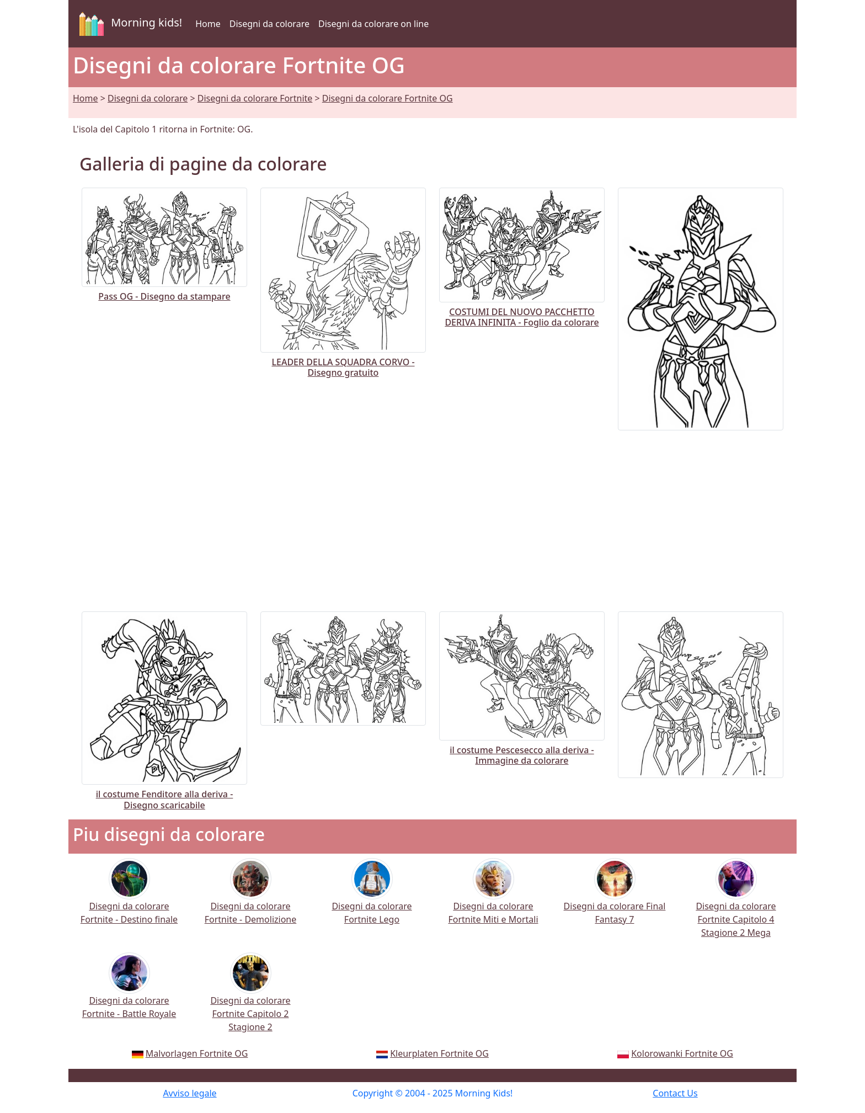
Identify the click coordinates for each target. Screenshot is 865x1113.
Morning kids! (128, 23)
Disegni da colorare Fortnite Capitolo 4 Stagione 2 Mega (736, 905)
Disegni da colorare (269, 24)
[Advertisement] (432, 516)
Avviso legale (189, 1093)
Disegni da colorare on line (373, 24)
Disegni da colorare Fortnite (255, 98)
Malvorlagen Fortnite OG (197, 1053)
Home (208, 24)
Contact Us (675, 1093)
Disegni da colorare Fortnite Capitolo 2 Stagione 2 (250, 999)
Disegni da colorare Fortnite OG (387, 98)
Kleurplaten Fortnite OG (439, 1053)
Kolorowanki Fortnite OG (682, 1053)
